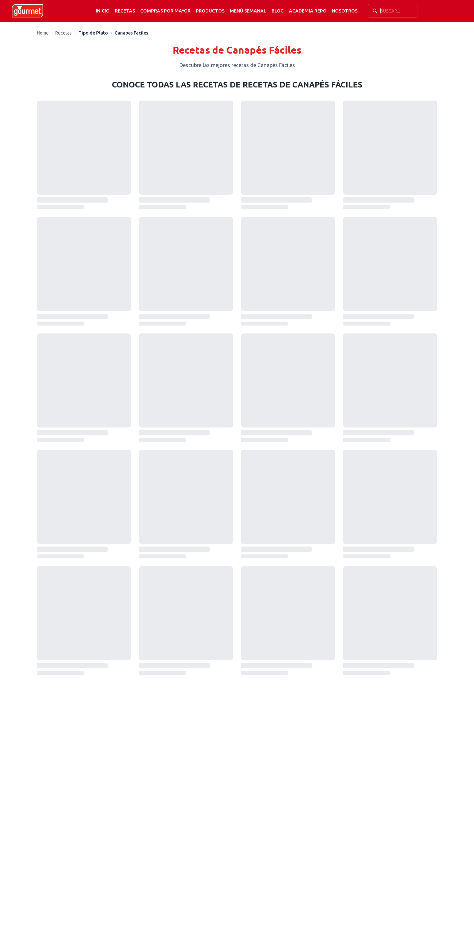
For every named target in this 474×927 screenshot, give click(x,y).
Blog (278, 10)
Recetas (125, 10)
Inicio (103, 10)
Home (43, 33)
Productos (210, 10)
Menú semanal (248, 10)
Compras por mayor (165, 10)
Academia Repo (308, 10)
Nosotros (344, 10)
